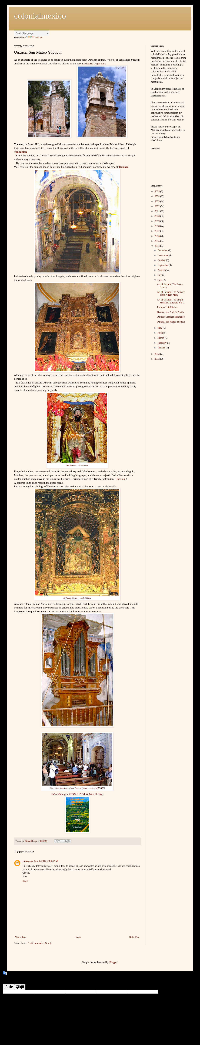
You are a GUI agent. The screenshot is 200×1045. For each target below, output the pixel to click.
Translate (34, 37)
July (160, 275)
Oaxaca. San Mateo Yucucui (171, 321)
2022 (157, 206)
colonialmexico (40, 15)
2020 (157, 216)
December (163, 250)
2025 (157, 191)
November (163, 255)
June (160, 280)
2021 (157, 211)
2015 (157, 241)
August (161, 270)
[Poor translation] (19, 987)
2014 (157, 246)
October (162, 260)
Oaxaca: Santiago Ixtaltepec (171, 317)
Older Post (134, 937)
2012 (157, 359)
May (160, 328)
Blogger (113, 962)
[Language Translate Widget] (31, 33)
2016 (157, 236)
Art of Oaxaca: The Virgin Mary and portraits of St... (171, 301)
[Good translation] (8, 987)
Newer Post (20, 937)
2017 (157, 231)
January (162, 347)
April (160, 332)
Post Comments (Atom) (39, 943)
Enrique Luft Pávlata (167, 307)
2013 (157, 354)
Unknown (27, 861)
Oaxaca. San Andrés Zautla (170, 312)
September (163, 265)
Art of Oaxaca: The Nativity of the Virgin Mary (171, 293)
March (161, 338)
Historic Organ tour (94, 63)
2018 (157, 226)
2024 (157, 196)
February (162, 342)
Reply (25, 881)
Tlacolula (120, 478)
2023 (157, 201)
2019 (157, 221)
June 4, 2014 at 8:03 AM (46, 861)
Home (78, 937)
